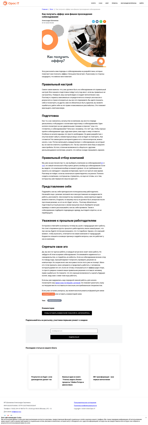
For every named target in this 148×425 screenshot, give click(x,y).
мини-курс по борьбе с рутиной (67, 283)
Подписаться (74, 337)
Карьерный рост (54, 300)
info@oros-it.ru (16, 412)
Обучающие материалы (128, 3)
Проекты (115, 3)
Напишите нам (48, 294)
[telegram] (93, 22)
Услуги (93, 3)
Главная (45, 9)
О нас (100, 3)
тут (102, 163)
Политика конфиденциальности (85, 405)
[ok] (104, 22)
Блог (107, 3)
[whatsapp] (100, 22)
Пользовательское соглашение (85, 402)
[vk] (97, 22)
